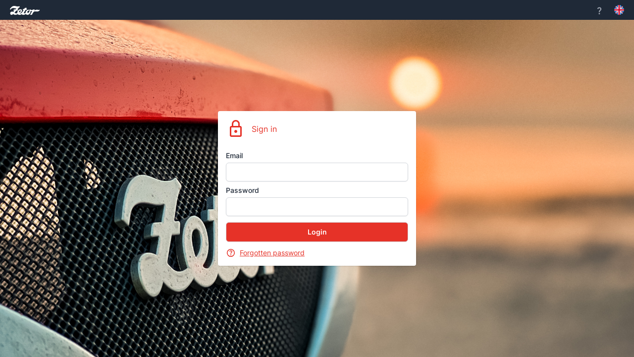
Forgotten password (272, 252)
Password (242, 190)
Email (234, 155)
